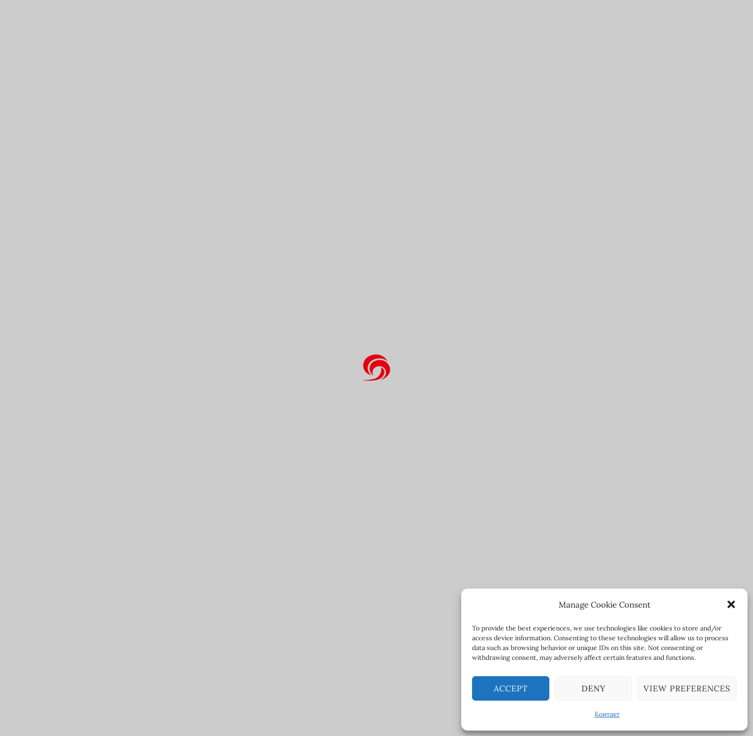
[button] (731, 604)
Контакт (607, 714)
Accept (511, 688)
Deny (593, 688)
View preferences (687, 688)
